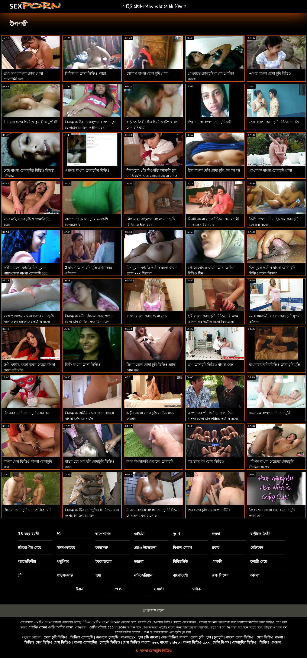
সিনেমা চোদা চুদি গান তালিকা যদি (27, 510)
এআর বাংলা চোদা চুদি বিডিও (270, 73)
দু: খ (176, 534)
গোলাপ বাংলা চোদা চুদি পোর (147, 73)
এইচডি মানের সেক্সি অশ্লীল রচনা (50, 627)
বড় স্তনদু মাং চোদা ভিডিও (206, 461)
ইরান (79, 589)
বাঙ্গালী (159, 589)
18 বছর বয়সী (28, 534)
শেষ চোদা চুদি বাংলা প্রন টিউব (209, 510)
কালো (254, 575)
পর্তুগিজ (63, 561)
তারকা (138, 561)
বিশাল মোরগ (182, 548)
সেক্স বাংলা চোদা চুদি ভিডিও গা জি (274, 122)
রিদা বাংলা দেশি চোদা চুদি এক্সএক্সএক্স (214, 170)
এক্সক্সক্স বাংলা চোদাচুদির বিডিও (87, 170)
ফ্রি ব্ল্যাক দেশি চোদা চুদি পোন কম (27, 413)
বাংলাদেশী (180, 575)
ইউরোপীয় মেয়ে (29, 548)
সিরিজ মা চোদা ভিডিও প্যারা (85, 73)
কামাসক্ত (101, 548)
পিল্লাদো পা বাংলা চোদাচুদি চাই (209, 122)
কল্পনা (216, 534)
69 (59, 533)
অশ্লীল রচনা (44, 622)
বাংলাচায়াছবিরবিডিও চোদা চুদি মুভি (274, 364)
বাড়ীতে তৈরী (260, 534)
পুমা (98, 575)
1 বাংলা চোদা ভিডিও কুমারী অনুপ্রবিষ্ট (30, 122)
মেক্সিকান (256, 548)
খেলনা (120, 589)
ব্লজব (215, 548)
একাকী (217, 561)
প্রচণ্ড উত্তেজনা (145, 548)
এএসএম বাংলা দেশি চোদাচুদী (269, 413)
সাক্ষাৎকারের (66, 548)
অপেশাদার (103, 534)
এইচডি (139, 534)
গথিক (196, 589)
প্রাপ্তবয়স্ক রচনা (153, 610)
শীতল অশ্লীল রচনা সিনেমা (101, 622)
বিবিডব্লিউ (180, 561)
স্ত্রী (20, 575)
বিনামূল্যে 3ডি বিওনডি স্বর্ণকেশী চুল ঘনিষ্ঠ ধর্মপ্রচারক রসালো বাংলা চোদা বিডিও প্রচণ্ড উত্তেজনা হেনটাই (151, 176)
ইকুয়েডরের (103, 561)
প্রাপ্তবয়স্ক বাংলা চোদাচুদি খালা (270, 170)
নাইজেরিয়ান (143, 575)
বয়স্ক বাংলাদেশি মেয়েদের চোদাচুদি (149, 461)
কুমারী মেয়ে (258, 561)
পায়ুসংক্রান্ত (65, 575)
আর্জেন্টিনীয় (27, 561)
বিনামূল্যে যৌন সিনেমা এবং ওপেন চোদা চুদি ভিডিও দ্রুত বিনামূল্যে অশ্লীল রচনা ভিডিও (89, 322)
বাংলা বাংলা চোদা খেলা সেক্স (146, 316)
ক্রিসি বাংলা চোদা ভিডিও (82, 364)
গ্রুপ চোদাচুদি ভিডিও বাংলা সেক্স (210, 364)
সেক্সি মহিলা (97, 627)
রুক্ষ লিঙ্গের (220, 575)
